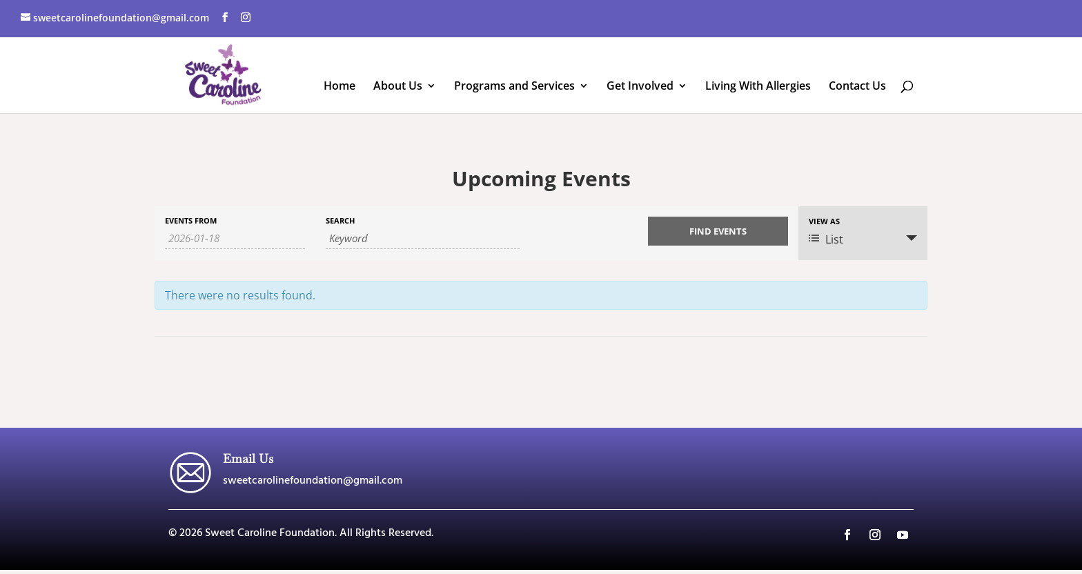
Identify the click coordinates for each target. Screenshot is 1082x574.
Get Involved (640, 87)
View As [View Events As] (824, 221)
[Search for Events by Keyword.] (423, 238)
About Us (397, 87)
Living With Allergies (758, 87)
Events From (191, 220)
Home (339, 87)
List (826, 239)
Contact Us (857, 87)
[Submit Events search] (718, 231)
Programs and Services (514, 87)
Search (340, 220)
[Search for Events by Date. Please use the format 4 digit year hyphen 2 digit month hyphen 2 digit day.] (235, 238)
